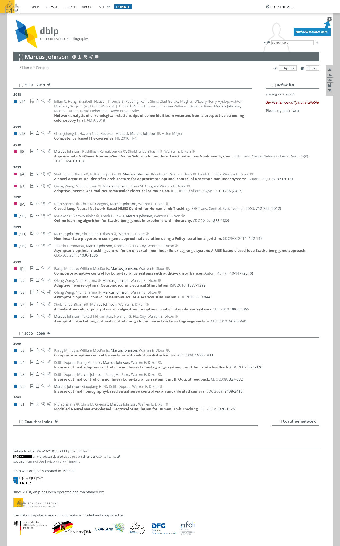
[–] (274, 84)
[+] (279, 421)
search (70, 6)
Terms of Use (35, 461)
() (271, 156)
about (87, 6)
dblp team (83, 451)
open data (75, 456)
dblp (35, 6)
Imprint (74, 461)
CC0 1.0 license (106, 456)
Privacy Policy (56, 461)
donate (123, 6)
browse (51, 6)
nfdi (102, 6)
